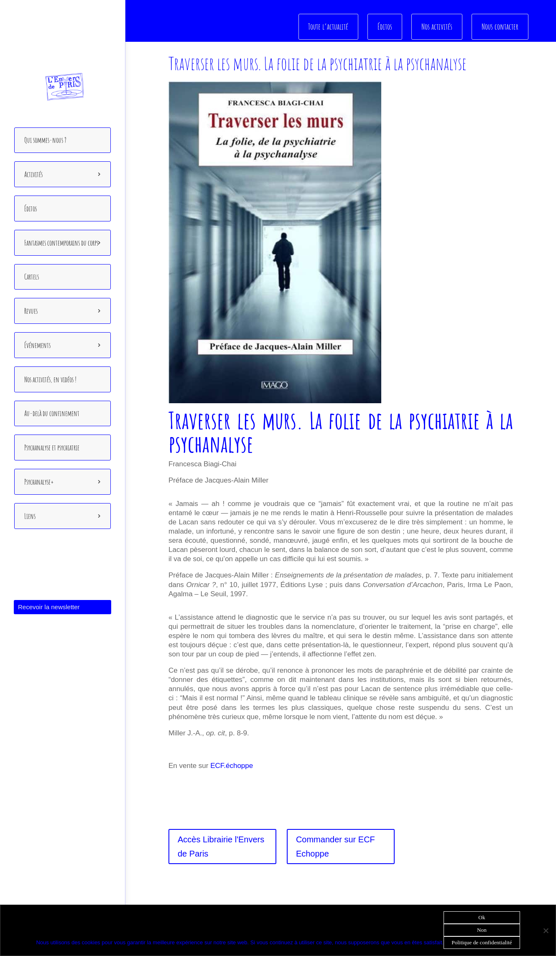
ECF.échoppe (231, 766)
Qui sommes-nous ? (45, 140)
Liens (30, 516)
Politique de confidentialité (481, 942)
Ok (481, 917)
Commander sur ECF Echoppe (335, 846)
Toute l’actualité (330, 26)
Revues (31, 310)
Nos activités (437, 26)
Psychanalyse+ (39, 481)
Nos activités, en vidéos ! (50, 379)
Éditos (30, 208)
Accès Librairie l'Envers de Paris (221, 846)
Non (482, 930)
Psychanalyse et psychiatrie (51, 447)
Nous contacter (500, 26)
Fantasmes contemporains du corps (61, 242)
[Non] (545, 930)
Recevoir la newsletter (49, 606)
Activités (33, 174)
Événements (37, 345)
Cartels (31, 276)
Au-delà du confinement (51, 413)
